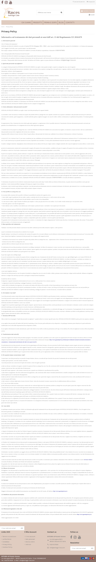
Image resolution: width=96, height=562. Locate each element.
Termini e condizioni (9, 536)
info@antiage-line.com (68, 60)
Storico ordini (30, 542)
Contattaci (5, 542)
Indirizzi (28, 544)
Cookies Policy (7, 547)
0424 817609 (57, 177)
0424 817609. (60, 50)
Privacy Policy (7, 544)
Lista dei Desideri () (79, 1)
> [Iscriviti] (22, 528)
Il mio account (30, 536)
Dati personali (30, 539)
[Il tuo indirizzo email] (9, 528)
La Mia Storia (6, 539)
